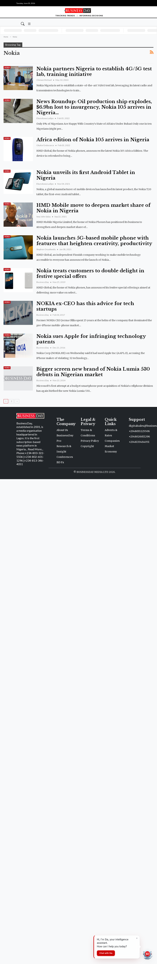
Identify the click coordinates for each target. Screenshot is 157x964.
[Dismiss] (136, 938)
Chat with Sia (105, 953)
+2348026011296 (139, 436)
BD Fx (60, 462)
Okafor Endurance (45, 145)
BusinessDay (42, 282)
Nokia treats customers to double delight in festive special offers (90, 273)
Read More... (35, 449)
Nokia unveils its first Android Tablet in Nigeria (85, 175)
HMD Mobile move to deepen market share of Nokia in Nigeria (93, 208)
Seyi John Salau (43, 216)
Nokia (7, 67)
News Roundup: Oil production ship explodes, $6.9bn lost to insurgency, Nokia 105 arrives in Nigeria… (94, 107)
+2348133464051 (139, 442)
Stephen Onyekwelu (46, 249)
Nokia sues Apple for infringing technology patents (91, 339)
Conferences (65, 457)
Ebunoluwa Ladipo (45, 118)
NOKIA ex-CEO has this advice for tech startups (85, 306)
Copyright (87, 446)
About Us (62, 430)
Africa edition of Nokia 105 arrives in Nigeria (92, 140)
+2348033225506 (139, 431)
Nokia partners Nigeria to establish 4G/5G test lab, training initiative (94, 71)
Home (6, 37)
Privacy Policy (90, 440)
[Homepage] (78, 12)
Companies (112, 440)
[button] (29, 23)
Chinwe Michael (44, 80)
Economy (111, 451)
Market (109, 446)
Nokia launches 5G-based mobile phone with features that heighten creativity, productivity (94, 240)
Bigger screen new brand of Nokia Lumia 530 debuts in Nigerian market (93, 371)
